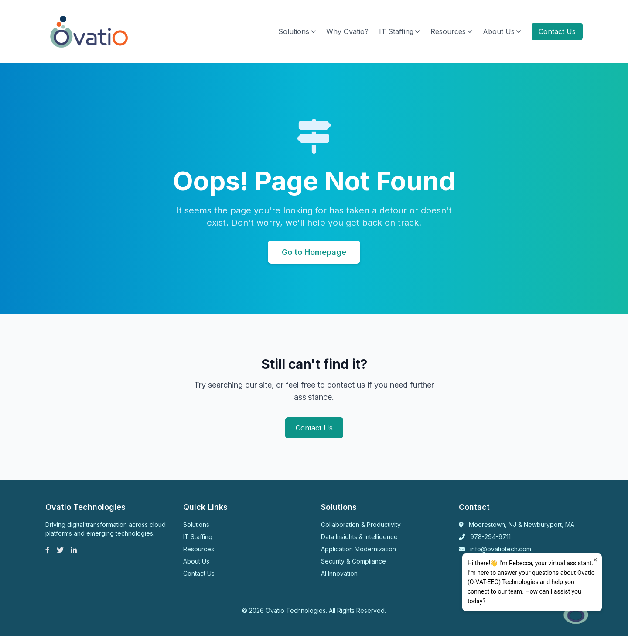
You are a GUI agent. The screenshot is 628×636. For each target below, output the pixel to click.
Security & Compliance (353, 561)
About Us (502, 31)
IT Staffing (399, 31)
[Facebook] (47, 550)
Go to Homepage (314, 252)
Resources (451, 31)
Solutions (297, 31)
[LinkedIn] (74, 550)
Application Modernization (358, 549)
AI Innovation (339, 573)
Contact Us (557, 31)
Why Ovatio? (347, 31)
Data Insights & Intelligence (359, 536)
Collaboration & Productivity (361, 524)
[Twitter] (60, 550)
